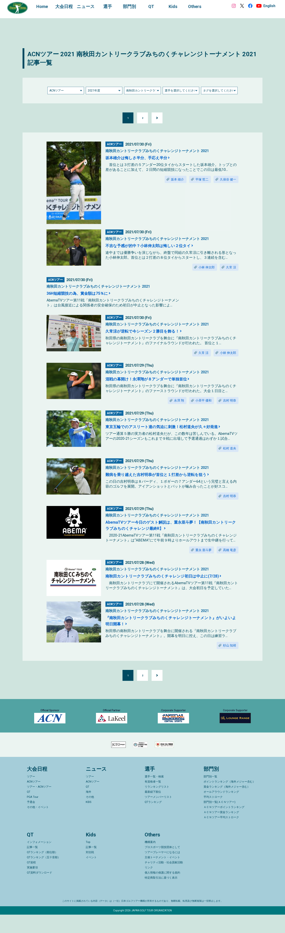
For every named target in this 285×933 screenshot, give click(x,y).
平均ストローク (213, 815)
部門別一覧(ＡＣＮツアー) (219, 820)
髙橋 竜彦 (229, 554)
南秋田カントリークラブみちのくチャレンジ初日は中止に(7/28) (169, 580)
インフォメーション (39, 860)
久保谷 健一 (227, 180)
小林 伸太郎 (203, 267)
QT (28, 810)
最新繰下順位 (153, 810)
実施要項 (32, 886)
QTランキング (153, 820)
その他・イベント (38, 825)
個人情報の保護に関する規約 (162, 891)
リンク (149, 886)
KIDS (88, 820)
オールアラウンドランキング (221, 810)
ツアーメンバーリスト (158, 815)
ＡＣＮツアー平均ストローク (221, 835)
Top (88, 860)
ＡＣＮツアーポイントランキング (224, 825)
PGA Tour (32, 815)
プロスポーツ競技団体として (162, 865)
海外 (88, 810)
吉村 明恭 (229, 402)
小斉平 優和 (200, 402)
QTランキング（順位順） (42, 870)
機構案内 (150, 860)
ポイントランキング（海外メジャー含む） (229, 799)
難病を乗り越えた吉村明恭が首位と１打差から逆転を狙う (163, 477)
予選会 (31, 820)
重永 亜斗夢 (200, 554)
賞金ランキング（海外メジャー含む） (227, 805)
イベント (91, 875)
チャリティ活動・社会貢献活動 (164, 880)
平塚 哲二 (199, 180)
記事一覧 (32, 865)
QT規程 (31, 880)
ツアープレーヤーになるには (162, 870)
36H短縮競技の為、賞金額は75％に (82, 294)
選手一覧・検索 (154, 794)
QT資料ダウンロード (39, 891)
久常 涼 (230, 267)
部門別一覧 (210, 794)
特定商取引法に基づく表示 (161, 896)
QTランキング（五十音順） (43, 875)
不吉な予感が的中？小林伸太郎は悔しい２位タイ (154, 245)
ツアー (31, 794)
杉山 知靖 (229, 650)
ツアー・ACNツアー (39, 805)
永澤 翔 (174, 402)
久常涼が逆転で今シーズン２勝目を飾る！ (147, 331)
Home (44, 6)
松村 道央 (229, 451)
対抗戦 (90, 870)
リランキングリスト (157, 805)
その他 (90, 815)
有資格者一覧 (153, 799)
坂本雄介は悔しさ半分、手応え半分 (140, 157)
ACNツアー (34, 799)
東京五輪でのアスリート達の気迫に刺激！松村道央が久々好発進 (169, 429)
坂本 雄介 (173, 180)
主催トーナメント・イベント (162, 875)
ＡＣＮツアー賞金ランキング (221, 830)
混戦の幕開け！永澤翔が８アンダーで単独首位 (151, 380)
